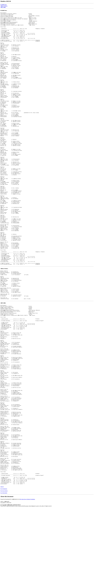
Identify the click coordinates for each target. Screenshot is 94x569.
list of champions (3, 550)
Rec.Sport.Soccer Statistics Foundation (27, 560)
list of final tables (3, 554)
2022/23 (2, 548)
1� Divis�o (3, 7)
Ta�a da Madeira (3, 5)
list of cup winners (4, 552)
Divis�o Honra (3, 4)
